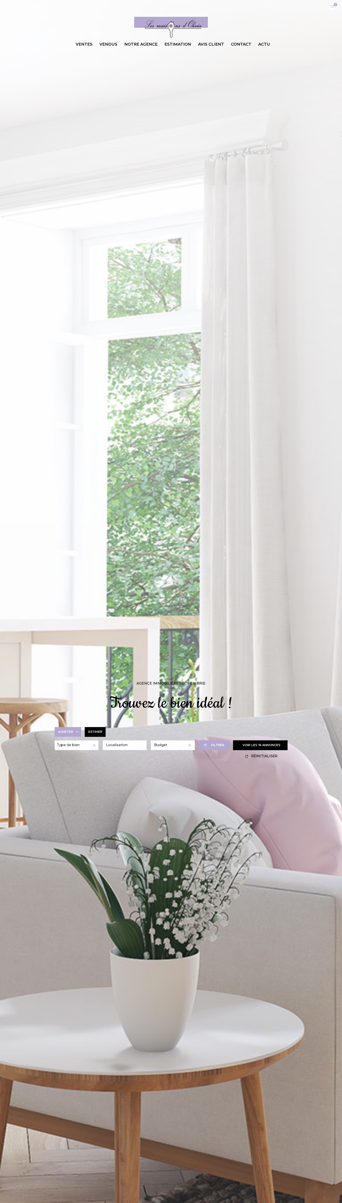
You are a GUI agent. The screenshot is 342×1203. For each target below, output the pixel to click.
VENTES (84, 44)
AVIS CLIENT (211, 44)
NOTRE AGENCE (140, 44)
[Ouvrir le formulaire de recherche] (213, 745)
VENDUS (108, 44)
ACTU (264, 44)
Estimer (95, 732)
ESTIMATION (177, 44)
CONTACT (241, 44)
